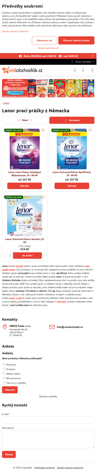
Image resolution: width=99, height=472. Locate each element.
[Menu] (92, 70)
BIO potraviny (12, 378)
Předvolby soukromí (44, 467)
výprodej (61, 301)
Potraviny (9, 364)
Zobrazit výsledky (48, 396)
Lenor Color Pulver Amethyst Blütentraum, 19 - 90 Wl (24, 173)
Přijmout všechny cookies (76, 40)
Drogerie (9, 369)
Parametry (72, 120)
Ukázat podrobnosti (48, 48)
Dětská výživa (11, 373)
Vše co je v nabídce (14, 382)
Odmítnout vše (44, 40)
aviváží (19, 266)
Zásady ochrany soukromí (70, 467)
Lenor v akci (15, 298)
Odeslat (9, 454)
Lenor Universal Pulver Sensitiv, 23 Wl (24, 240)
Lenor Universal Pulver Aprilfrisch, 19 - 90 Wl (72, 173)
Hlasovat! (10, 389)
